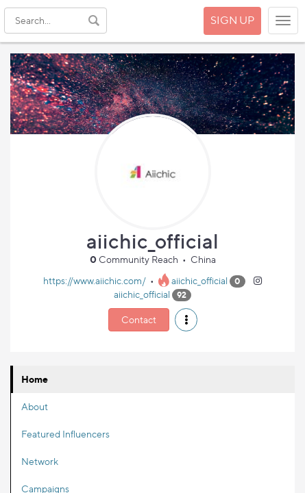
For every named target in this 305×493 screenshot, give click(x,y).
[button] (186, 319)
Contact (138, 319)
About (34, 406)
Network (39, 461)
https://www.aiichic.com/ (94, 280)
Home (34, 379)
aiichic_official (199, 280)
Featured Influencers (65, 434)
